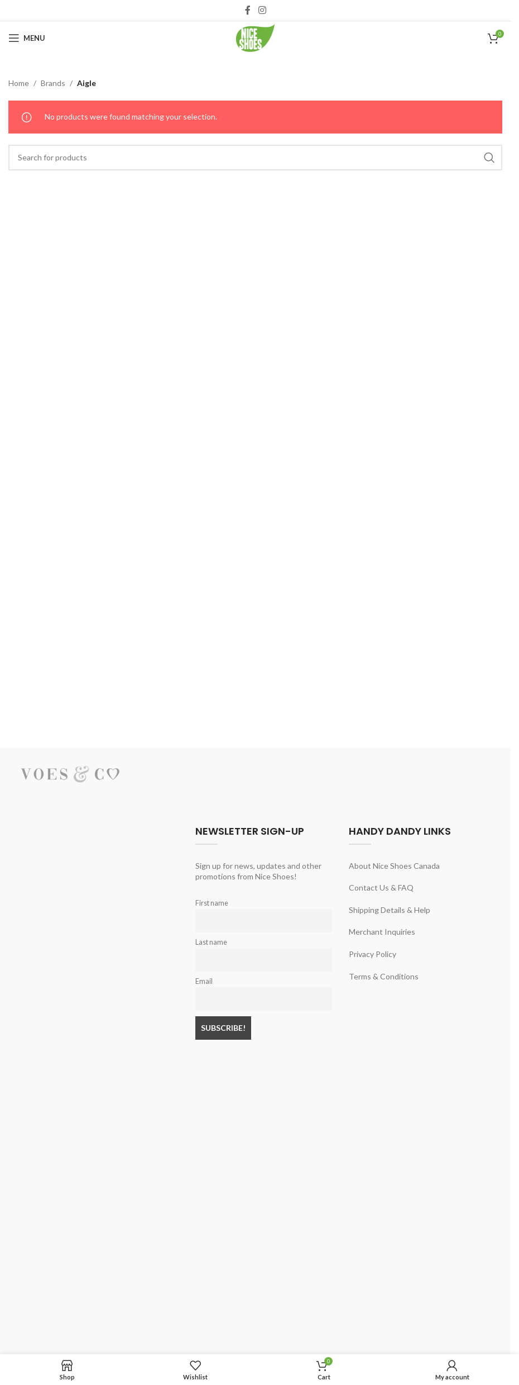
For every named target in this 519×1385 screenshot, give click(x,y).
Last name (211, 942)
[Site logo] (255, 37)
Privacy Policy (372, 954)
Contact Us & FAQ (381, 887)
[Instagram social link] (262, 10)
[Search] (255, 157)
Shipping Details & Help (389, 910)
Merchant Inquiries (382, 931)
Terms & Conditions (384, 976)
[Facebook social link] (247, 10)
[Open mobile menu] (27, 38)
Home (18, 83)
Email (204, 981)
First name (211, 903)
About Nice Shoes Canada (394, 865)
